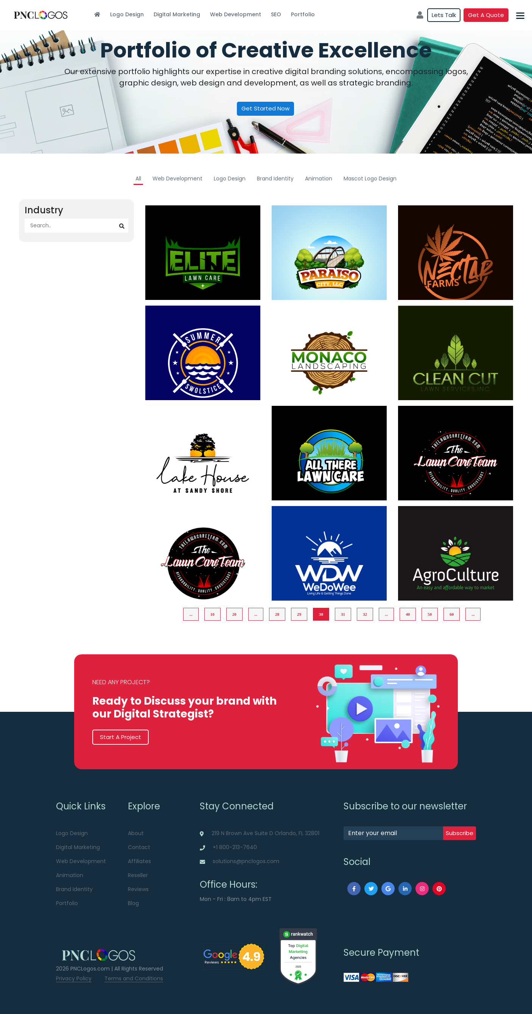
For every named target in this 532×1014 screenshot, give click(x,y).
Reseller (138, 875)
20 (234, 614)
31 (343, 614)
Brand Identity (275, 178)
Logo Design (127, 14)
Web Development (235, 14)
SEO (276, 14)
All (138, 178)
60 (452, 614)
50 (430, 614)
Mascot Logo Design (370, 178)
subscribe (459, 833)
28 (277, 614)
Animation (318, 178)
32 (365, 614)
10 (212, 614)
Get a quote (486, 15)
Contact (139, 847)
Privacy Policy (74, 978)
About (136, 833)
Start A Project (120, 737)
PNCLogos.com (90, 968)
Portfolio (303, 14)
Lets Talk (444, 15)
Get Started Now (265, 108)
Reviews (138, 889)
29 (299, 614)
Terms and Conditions (133, 978)
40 (408, 614)
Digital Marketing (177, 14)
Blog (133, 903)
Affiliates (139, 861)
